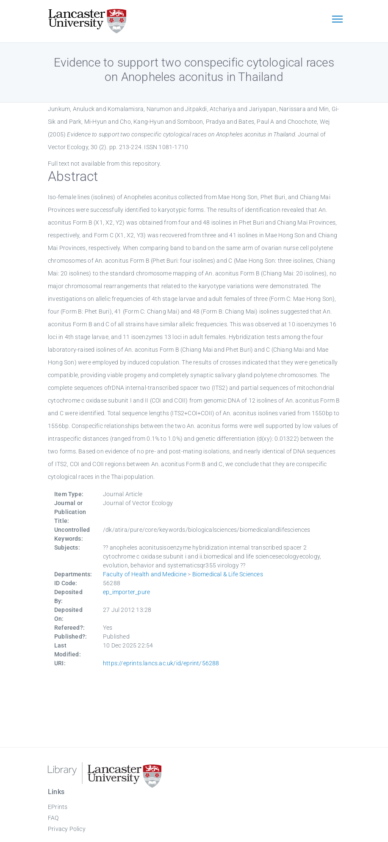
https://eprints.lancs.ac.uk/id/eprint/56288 (161, 663)
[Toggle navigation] (337, 20)
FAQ (53, 817)
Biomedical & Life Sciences (227, 574)
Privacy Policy (67, 828)
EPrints (57, 806)
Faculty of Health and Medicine (144, 574)
